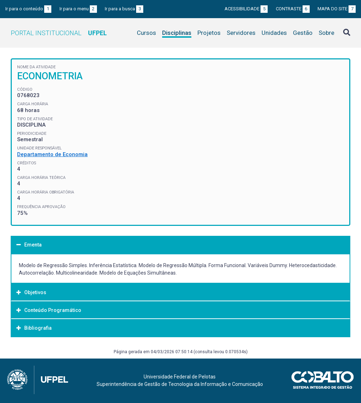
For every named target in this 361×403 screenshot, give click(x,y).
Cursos (146, 32)
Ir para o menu (78, 8)
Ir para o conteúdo (28, 8)
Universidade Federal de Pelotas (180, 377)
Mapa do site (337, 8)
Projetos (209, 32)
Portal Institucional (59, 33)
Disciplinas (176, 32)
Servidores (241, 32)
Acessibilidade (246, 8)
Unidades (274, 32)
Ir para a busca (124, 8)
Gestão (303, 32)
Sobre (326, 32)
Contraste (293, 8)
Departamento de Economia (52, 154)
